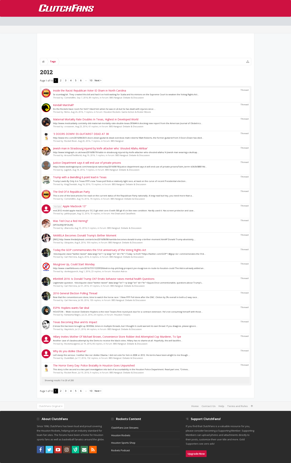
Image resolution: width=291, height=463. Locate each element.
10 (91, 80)
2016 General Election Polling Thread (75, 293)
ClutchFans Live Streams (125, 427)
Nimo (67, 111)
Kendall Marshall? (63, 105)
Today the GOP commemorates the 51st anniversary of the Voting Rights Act (99, 250)
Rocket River (70, 141)
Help (221, 406)
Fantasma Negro (72, 314)
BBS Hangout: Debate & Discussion (127, 97)
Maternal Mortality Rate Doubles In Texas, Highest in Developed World (95, 119)
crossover (69, 126)
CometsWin (70, 97)
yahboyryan (70, 213)
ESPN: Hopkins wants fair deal (71, 308)
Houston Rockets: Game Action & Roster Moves (127, 111)
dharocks (68, 228)
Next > (98, 80)
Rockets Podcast (120, 450)
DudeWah (69, 358)
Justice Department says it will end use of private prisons (87, 162)
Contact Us (209, 406)
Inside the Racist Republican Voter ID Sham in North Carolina (89, 90)
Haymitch (69, 329)
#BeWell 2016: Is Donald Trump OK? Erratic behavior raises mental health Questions (104, 279)
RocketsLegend (72, 343)
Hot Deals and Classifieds (123, 213)
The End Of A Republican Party (71, 191)
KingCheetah (70, 184)
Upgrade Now (196, 453)
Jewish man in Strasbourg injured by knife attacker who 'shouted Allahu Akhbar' (100, 148)
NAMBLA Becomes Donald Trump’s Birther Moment (84, 235)
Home (195, 406)
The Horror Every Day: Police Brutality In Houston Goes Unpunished (94, 365)
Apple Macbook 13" (69, 206)
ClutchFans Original (49, 406)
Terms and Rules (237, 406)
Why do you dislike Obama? (69, 351)
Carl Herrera (70, 256)
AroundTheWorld (73, 155)
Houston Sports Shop (123, 442)
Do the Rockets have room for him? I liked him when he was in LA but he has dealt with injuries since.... (104, 109)
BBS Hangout (117, 141)
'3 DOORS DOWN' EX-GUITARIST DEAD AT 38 (81, 134)
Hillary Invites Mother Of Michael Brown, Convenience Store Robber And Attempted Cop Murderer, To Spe (117, 336)
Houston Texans (122, 314)
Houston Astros (119, 271)
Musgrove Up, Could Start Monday (74, 264)
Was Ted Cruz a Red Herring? (70, 221)
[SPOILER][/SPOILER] (63, 224)
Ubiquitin (68, 242)
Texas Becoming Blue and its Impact (75, 322)
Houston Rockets (120, 435)
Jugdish (67, 169)
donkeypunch (71, 271)
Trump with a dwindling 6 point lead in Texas (80, 177)
